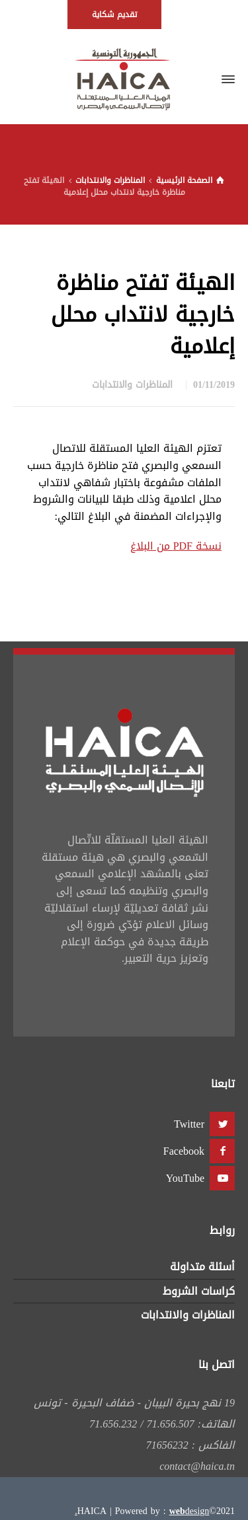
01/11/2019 (214, 385)
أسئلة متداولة (202, 1266)
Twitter (189, 1124)
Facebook (183, 1151)
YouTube (185, 1178)
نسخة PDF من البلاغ (176, 546)
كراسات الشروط (199, 1291)
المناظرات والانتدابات (132, 385)
